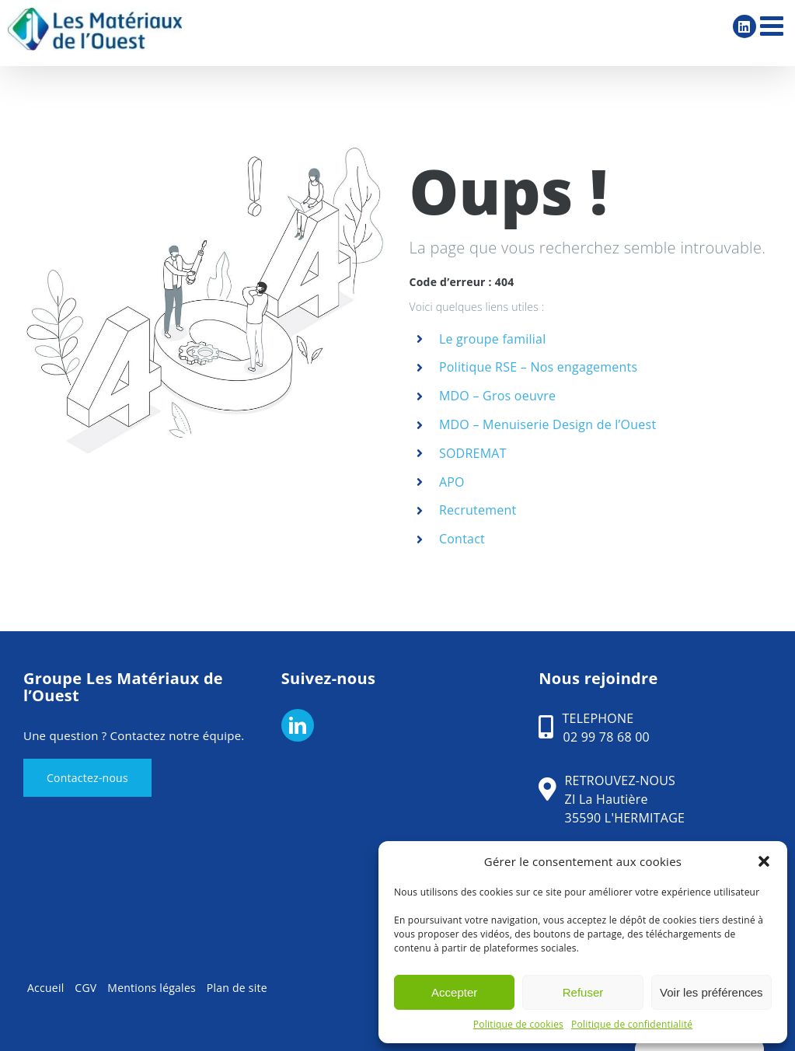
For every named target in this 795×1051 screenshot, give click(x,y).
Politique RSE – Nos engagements (538, 366)
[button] (764, 861)
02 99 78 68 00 (606, 736)
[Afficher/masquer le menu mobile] (773, 25)
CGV (85, 987)
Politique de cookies (518, 1024)
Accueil (45, 987)
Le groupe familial (492, 338)
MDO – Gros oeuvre (497, 395)
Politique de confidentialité (631, 1024)
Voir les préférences (711, 992)
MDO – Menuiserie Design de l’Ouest (547, 424)
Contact (462, 538)
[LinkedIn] (297, 725)
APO (452, 482)
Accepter (454, 992)
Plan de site (237, 987)
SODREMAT (473, 453)
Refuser (583, 992)
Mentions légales (151, 987)
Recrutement (478, 510)
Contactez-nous (87, 777)
